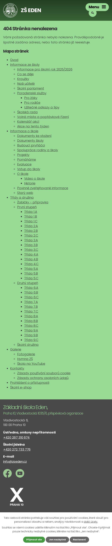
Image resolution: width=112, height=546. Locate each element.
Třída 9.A (31, 330)
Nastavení (81, 539)
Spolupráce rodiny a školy (37, 150)
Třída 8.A (31, 316)
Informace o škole (24, 131)
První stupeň (27, 207)
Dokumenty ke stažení (34, 136)
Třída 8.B (31, 321)
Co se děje (25, 74)
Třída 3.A (31, 240)
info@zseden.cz (15, 461)
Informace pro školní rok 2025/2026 (44, 69)
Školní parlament (30, 88)
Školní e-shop (21, 387)
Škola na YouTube (31, 363)
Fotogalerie (26, 354)
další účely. (91, 521)
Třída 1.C (31, 221)
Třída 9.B (31, 335)
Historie (29, 183)
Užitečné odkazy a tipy (41, 107)
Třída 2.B (31, 231)
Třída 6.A (31, 287)
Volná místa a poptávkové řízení (43, 117)
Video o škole (34, 178)
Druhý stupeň (27, 283)
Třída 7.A (31, 302)
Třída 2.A (31, 226)
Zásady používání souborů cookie (43, 373)
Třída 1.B (30, 216)
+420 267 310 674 (16, 437)
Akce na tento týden (33, 126)
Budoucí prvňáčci (31, 145)
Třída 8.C (31, 325)
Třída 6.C (31, 297)
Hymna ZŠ (25, 359)
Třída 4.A (31, 254)
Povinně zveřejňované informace (42, 188)
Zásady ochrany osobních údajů (43, 378)
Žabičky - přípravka (32, 202)
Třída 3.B (31, 245)
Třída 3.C (31, 250)
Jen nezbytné (57, 539)
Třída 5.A (31, 268)
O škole (22, 174)
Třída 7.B (31, 306)
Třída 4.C (31, 264)
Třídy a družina (22, 197)
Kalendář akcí (28, 121)
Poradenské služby (31, 93)
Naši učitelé (26, 83)
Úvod (14, 60)
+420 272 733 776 (16, 449)
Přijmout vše (33, 539)
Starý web (25, 193)
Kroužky (23, 79)
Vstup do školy (28, 169)
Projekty (23, 155)
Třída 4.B (31, 259)
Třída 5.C (31, 278)
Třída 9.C (31, 340)
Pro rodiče (32, 102)
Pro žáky (30, 98)
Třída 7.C (31, 311)
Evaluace (24, 164)
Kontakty (17, 368)
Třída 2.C (31, 235)
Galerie (15, 349)
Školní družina (28, 344)
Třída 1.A (30, 212)
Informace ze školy (25, 64)
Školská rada (27, 112)
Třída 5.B (31, 273)
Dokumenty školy (30, 140)
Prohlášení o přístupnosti (29, 382)
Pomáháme (26, 159)
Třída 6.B (31, 292)
